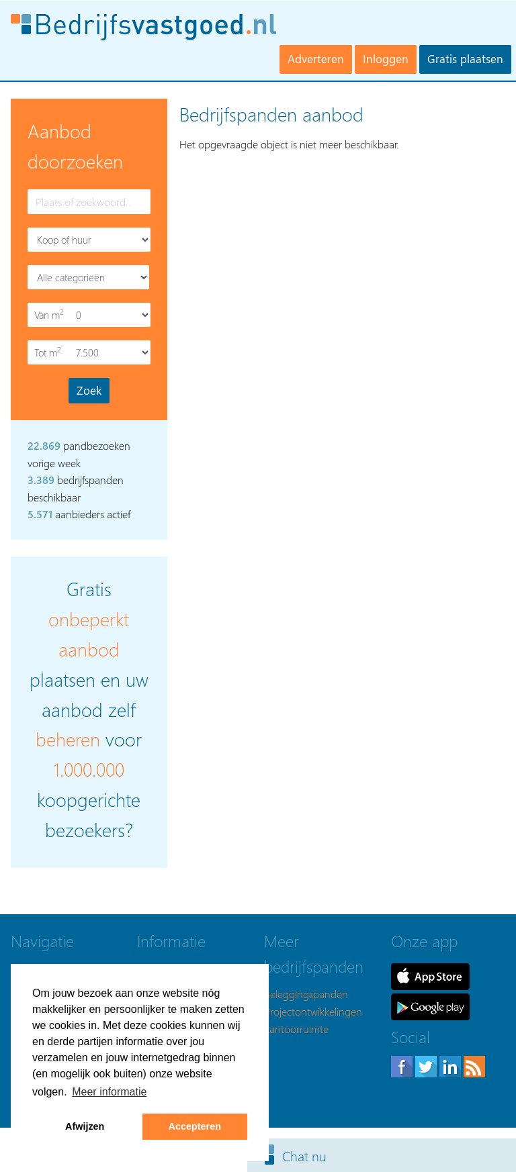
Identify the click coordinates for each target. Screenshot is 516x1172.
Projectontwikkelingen (313, 1011)
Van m (50, 314)
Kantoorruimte (296, 1029)
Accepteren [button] (195, 1126)
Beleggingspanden (306, 994)
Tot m (50, 352)
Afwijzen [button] (84, 1126)
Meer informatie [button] (109, 1091)
